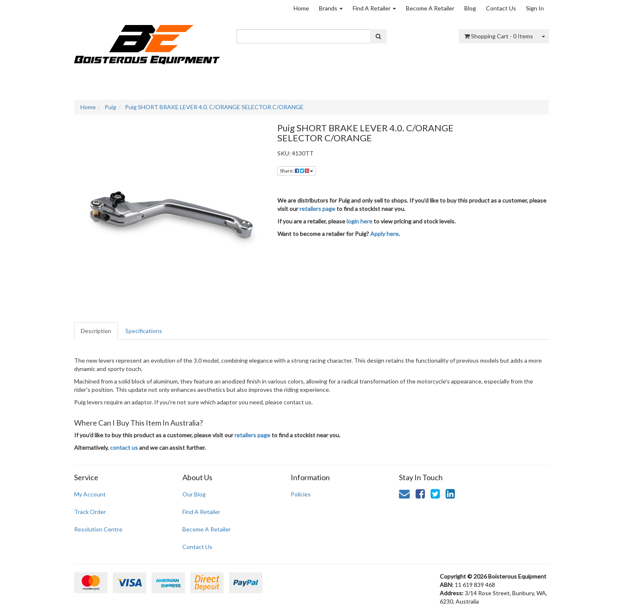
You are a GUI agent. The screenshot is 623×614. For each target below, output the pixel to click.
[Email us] (404, 493)
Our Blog (194, 494)
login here (359, 221)
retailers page (317, 208)
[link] (420, 493)
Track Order (90, 511)
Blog (470, 8)
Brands (331, 8)
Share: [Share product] (296, 171)
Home (301, 8)
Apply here (384, 233)
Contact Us (501, 8)
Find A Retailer (374, 8)
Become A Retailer (430, 8)
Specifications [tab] (143, 330)
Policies (301, 494)
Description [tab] (96, 330)
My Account (90, 494)
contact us (124, 447)
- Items (498, 36)
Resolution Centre (98, 529)
